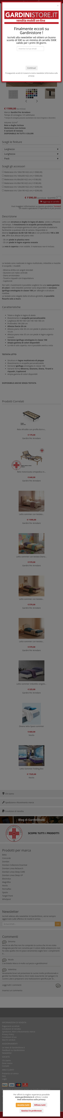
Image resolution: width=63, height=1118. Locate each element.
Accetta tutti (23, 1105)
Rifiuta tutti (39, 1105)
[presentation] (31, 58)
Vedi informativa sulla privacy (31, 1099)
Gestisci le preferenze (31, 1110)
